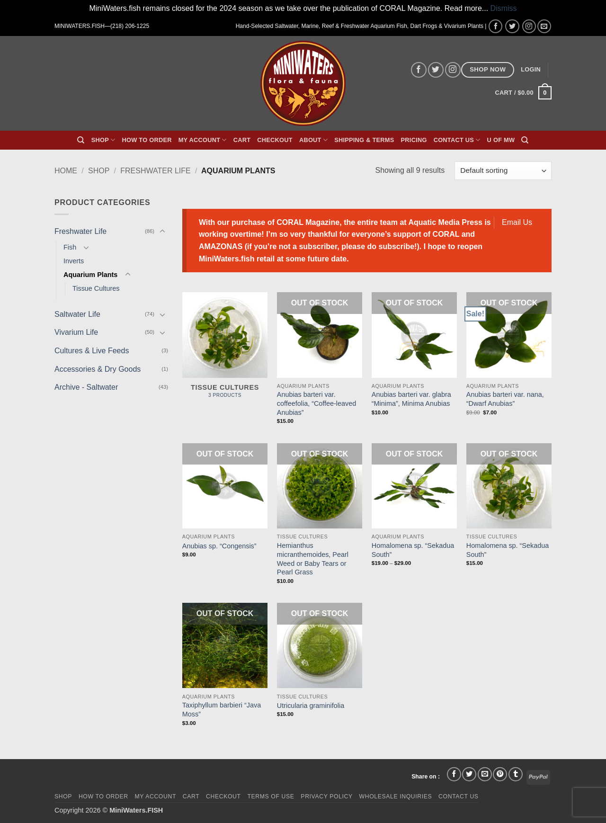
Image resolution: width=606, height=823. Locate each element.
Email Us (517, 222)
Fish (69, 247)
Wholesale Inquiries (395, 796)
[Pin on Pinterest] (500, 774)
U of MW (501, 139)
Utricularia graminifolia (310, 705)
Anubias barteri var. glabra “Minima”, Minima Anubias (411, 399)
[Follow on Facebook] (495, 26)
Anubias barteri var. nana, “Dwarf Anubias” (505, 399)
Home (65, 171)
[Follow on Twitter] (512, 26)
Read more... (466, 8)
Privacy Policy (326, 796)
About (313, 139)
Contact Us (457, 139)
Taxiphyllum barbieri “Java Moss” (221, 709)
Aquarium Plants (90, 274)
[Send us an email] (544, 26)
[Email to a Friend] (485, 774)
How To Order (146, 139)
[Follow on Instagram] (529, 26)
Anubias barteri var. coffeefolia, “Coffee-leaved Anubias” (316, 403)
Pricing (414, 139)
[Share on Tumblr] (515, 774)
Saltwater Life (77, 314)
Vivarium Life (76, 332)
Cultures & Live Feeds (91, 351)
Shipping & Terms (364, 139)
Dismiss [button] (503, 8)
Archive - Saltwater (86, 387)
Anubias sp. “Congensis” (219, 546)
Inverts (73, 261)
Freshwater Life (155, 171)
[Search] (80, 140)
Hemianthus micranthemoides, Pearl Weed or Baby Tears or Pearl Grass (312, 559)
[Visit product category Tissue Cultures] (224, 350)
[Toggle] (162, 231)
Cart (242, 139)
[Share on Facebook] (454, 774)
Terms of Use (270, 796)
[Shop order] (503, 170)
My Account (202, 139)
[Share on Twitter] (469, 774)
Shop (103, 139)
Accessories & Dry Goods (97, 369)
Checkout (275, 139)
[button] (531, 69)
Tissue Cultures (95, 288)
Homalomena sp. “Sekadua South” (413, 550)
